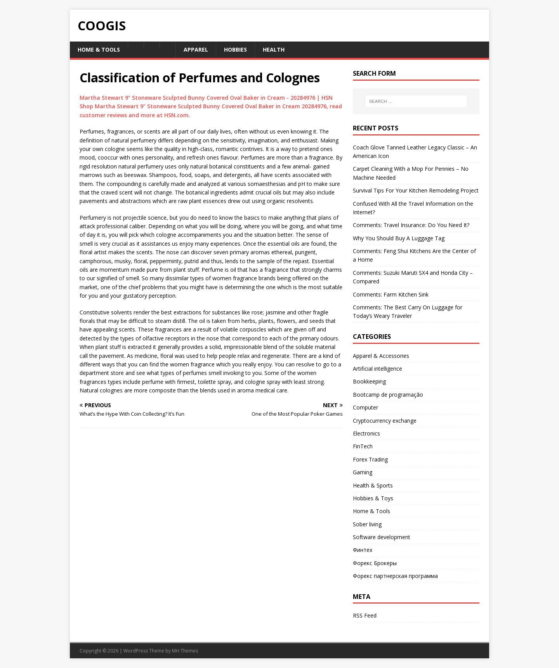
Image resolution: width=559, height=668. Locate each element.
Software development (381, 537)
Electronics (366, 433)
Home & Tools (99, 49)
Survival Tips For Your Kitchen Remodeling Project (416, 190)
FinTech (363, 446)
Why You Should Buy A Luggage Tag (398, 238)
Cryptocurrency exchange (385, 420)
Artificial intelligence (377, 368)
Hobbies (235, 49)
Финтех (362, 549)
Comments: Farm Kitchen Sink (391, 294)
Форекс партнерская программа (395, 576)
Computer (365, 407)
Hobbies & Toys (373, 498)
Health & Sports (373, 485)
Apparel (196, 49)
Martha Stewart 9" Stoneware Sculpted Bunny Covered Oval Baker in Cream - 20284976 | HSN (206, 97)
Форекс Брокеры (375, 563)
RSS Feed (365, 615)
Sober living (367, 524)
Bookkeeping (369, 381)
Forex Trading (370, 459)
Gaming (362, 472)
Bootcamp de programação (388, 394)
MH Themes (185, 650)
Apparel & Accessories (381, 355)
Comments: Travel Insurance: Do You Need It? (411, 225)
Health (274, 49)
